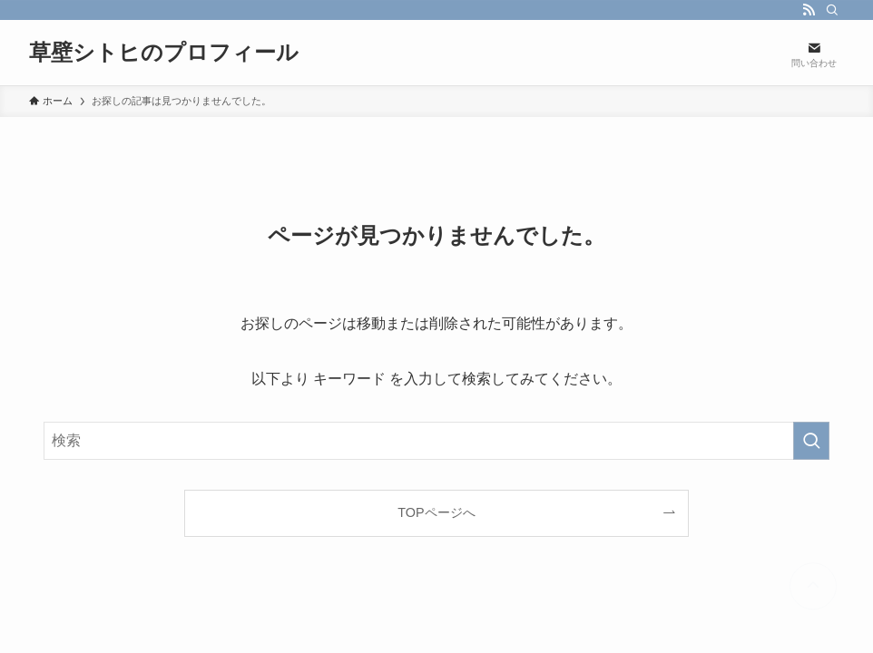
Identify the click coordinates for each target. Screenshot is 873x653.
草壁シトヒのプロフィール (164, 52)
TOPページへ (436, 512)
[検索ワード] (436, 441)
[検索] (832, 10)
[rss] (808, 10)
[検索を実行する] (811, 441)
